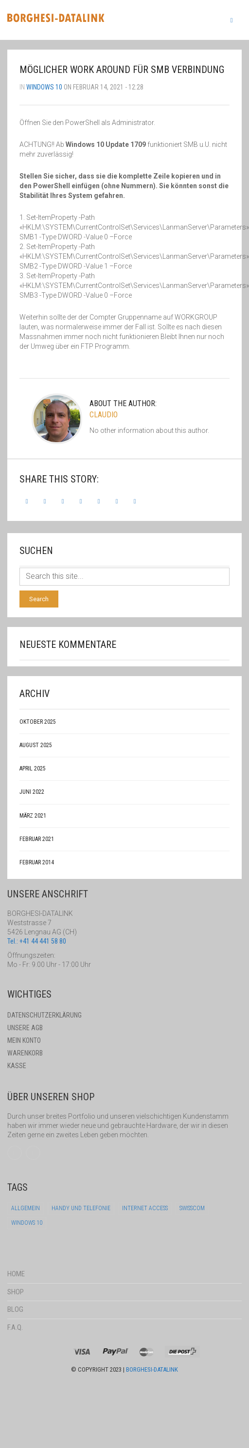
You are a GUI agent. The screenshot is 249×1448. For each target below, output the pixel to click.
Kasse (16, 1066)
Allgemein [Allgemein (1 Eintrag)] (25, 1208)
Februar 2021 (36, 839)
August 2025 (35, 745)
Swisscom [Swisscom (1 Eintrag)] (192, 1208)
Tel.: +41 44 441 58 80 (36, 941)
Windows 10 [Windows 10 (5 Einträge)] (26, 1222)
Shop (15, 1291)
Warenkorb (25, 1053)
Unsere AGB (25, 1028)
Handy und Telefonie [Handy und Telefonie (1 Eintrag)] (81, 1208)
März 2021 (32, 815)
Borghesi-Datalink (152, 1369)
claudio (103, 414)
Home (16, 1273)
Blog (15, 1309)
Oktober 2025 (37, 721)
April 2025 (32, 768)
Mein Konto (24, 1040)
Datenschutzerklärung (44, 1015)
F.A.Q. (15, 1327)
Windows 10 (44, 87)
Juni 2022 (31, 791)
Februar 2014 (36, 862)
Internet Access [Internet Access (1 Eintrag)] (145, 1208)
